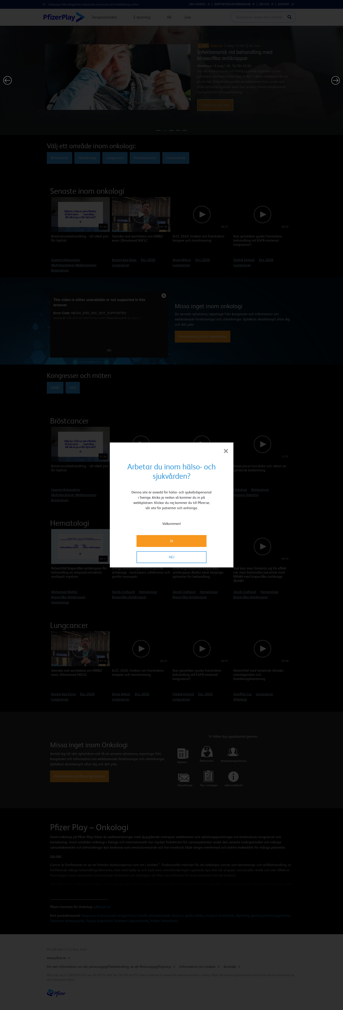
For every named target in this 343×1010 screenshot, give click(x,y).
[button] (7, 80)
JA (171, 541)
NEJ (171, 557)
